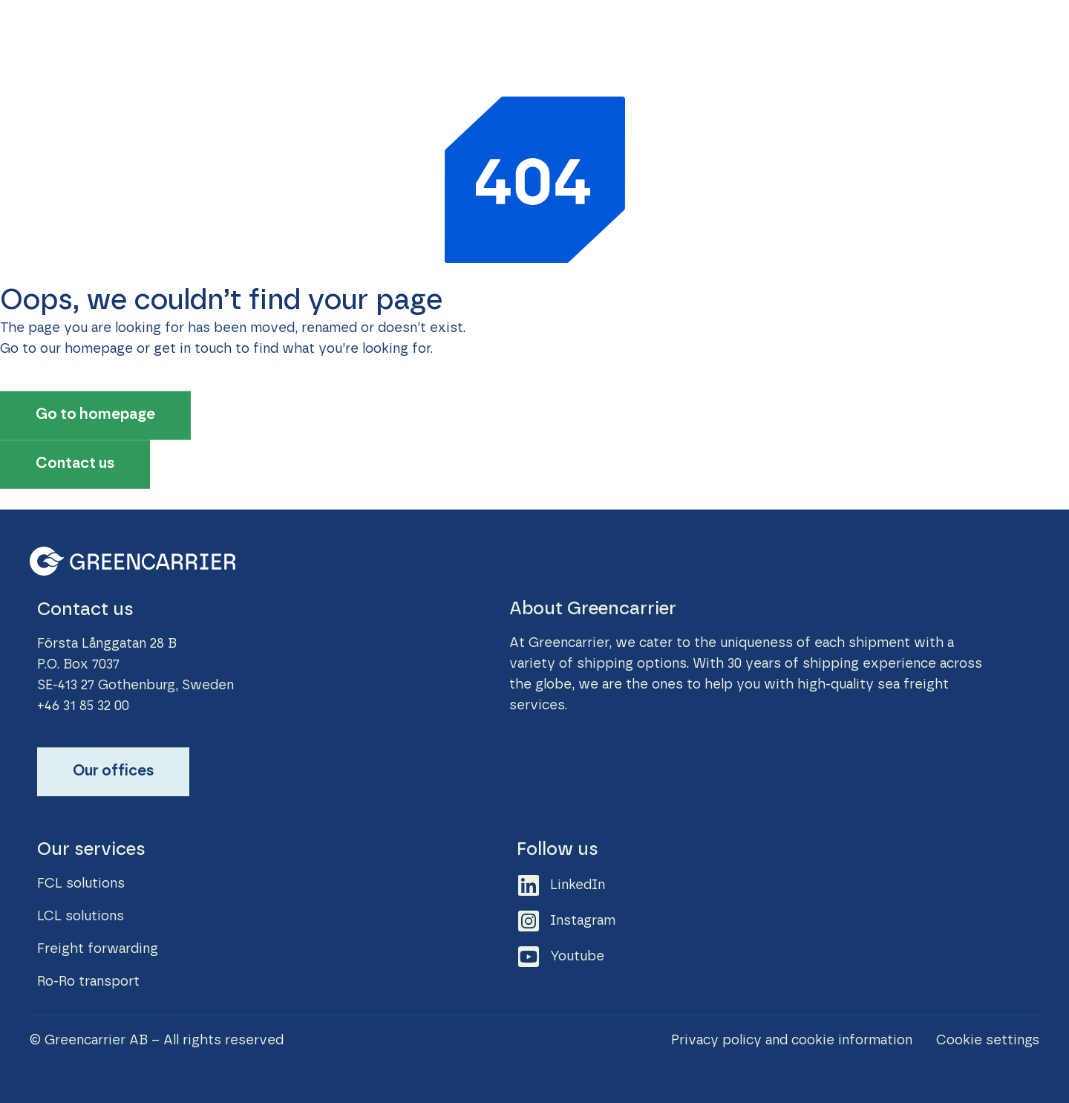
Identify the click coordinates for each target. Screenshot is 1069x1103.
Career (781, 35)
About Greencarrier (975, 35)
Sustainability (579, 35)
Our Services (475, 35)
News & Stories (690, 35)
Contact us (859, 35)
